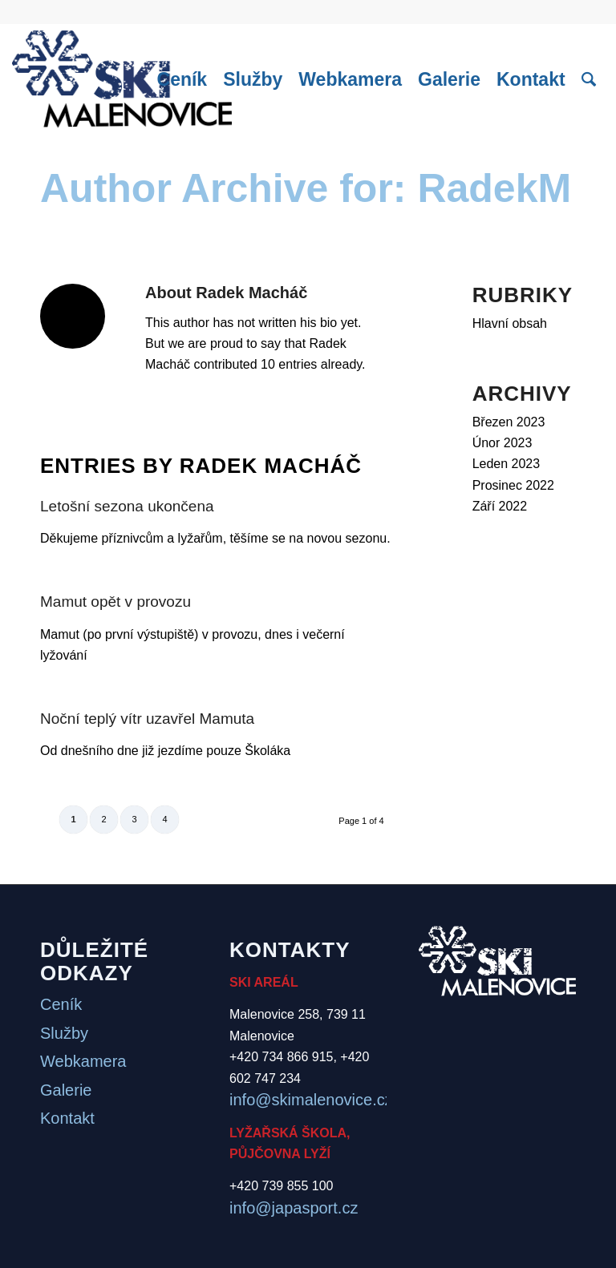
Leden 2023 (506, 463)
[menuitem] (182, 79)
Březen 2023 (508, 422)
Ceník (61, 1004)
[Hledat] (588, 79)
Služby (64, 1033)
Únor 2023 (502, 443)
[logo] (122, 79)
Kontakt (67, 1118)
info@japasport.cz (293, 1208)
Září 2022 (499, 506)
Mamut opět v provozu (115, 601)
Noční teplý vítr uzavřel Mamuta (147, 718)
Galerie (65, 1090)
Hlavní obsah (509, 323)
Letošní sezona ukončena (127, 506)
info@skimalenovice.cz (311, 1099)
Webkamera (83, 1061)
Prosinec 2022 (513, 485)
